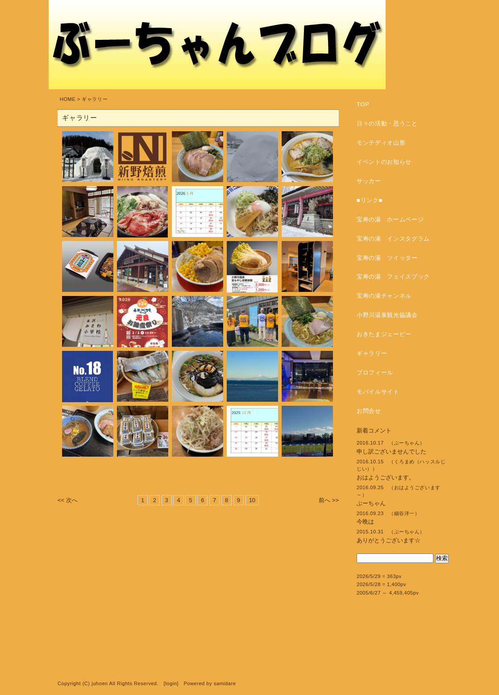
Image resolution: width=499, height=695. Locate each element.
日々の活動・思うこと (387, 123)
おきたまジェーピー (384, 334)
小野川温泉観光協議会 (387, 315)
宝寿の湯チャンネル (384, 295)
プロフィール (375, 372)
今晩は (365, 521)
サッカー (369, 181)
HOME (67, 99)
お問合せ (369, 411)
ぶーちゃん (371, 503)
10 (252, 500)
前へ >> (329, 500)
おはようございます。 (386, 477)
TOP (363, 104)
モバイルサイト (378, 391)
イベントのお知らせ (384, 161)
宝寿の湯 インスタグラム (393, 238)
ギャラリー (372, 353)
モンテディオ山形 (381, 142)
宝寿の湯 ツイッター (387, 257)
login (171, 683)
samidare (225, 683)
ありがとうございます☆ (388, 540)
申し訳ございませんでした (391, 451)
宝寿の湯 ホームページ (390, 219)
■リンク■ (370, 200)
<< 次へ (68, 500)
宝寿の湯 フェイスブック (393, 276)
